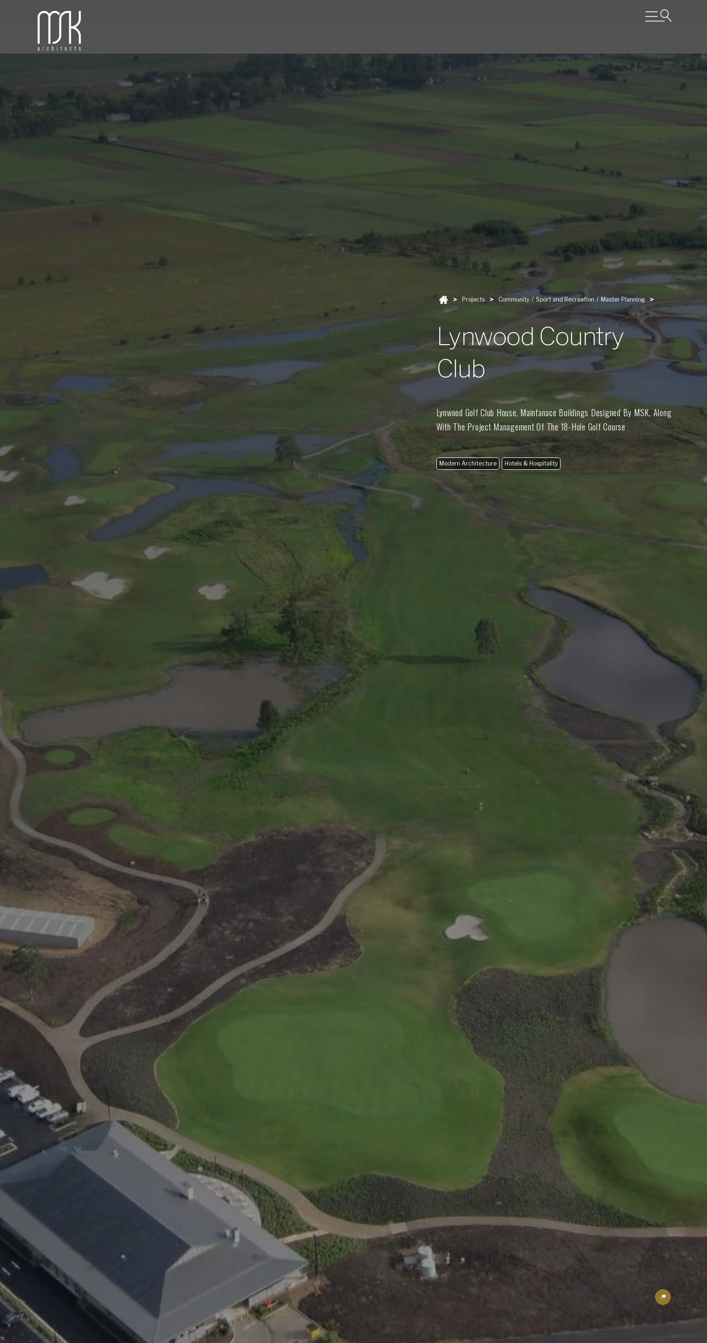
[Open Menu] (658, 15)
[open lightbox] (663, 1297)
